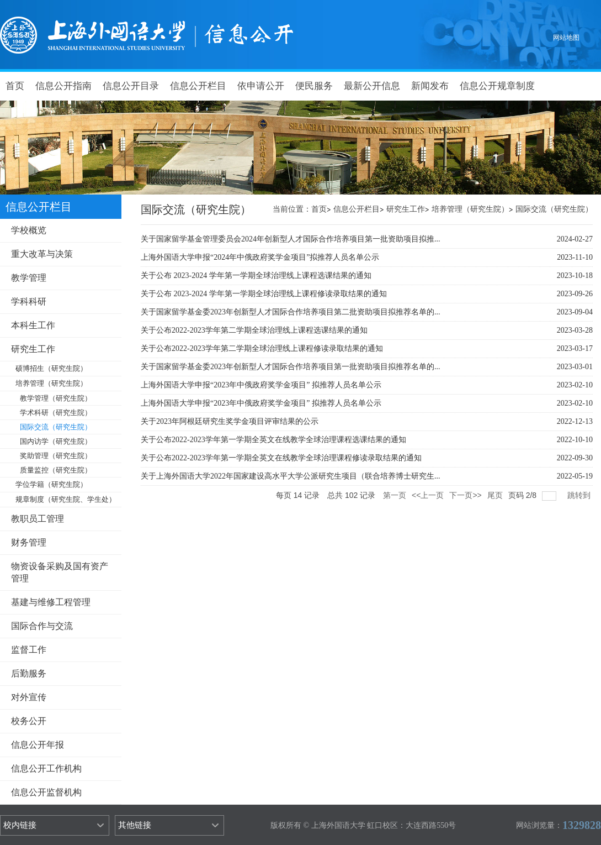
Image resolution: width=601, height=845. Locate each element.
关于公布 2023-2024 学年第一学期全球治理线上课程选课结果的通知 (256, 275)
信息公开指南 (63, 86)
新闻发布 (430, 86)
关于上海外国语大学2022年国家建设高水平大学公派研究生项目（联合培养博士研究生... (290, 476)
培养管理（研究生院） (470, 209)
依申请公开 (260, 86)
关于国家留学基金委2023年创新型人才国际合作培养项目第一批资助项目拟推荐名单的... (290, 367)
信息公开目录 (131, 86)
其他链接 (134, 825)
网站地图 (566, 37)
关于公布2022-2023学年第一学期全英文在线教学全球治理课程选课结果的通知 (273, 439)
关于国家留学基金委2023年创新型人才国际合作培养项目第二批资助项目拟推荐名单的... (290, 312)
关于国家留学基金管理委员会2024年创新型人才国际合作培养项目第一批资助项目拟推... (290, 239)
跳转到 (580, 495)
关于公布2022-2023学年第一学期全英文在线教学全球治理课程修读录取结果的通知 (281, 458)
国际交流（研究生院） (554, 209)
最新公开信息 (372, 86)
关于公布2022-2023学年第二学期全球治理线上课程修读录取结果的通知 (262, 348)
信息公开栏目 (198, 86)
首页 (15, 86)
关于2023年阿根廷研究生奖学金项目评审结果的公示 (229, 421)
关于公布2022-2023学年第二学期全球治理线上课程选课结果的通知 (254, 330)
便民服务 (314, 86)
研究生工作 (405, 209)
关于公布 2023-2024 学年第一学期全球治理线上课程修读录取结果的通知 (264, 294)
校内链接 (19, 825)
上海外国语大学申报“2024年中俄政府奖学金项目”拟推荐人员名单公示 (260, 257)
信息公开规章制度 (497, 86)
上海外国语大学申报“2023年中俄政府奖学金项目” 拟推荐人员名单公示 (261, 385)
